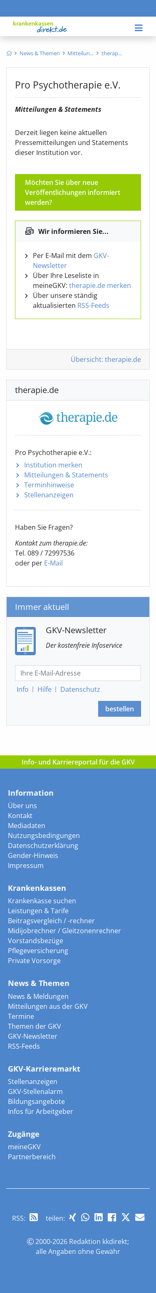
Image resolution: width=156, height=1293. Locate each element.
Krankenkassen (37, 888)
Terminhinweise (49, 484)
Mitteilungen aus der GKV (48, 1006)
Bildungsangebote (36, 1101)
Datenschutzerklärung (43, 845)
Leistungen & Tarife (38, 910)
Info (23, 689)
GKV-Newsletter (32, 1036)
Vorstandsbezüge (35, 940)
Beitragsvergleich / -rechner (51, 920)
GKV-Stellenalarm (35, 1091)
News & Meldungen (38, 996)
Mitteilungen (66, 474)
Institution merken (53, 465)
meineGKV (24, 1146)
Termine (21, 1016)
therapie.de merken (100, 285)
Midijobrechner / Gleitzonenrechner (64, 930)
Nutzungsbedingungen (44, 835)
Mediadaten (26, 825)
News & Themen (38, 983)
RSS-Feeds (93, 305)
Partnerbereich (32, 1156)
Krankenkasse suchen (42, 900)
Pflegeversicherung (38, 950)
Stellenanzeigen (49, 494)
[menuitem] (9, 53)
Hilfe (44, 689)
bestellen (119, 708)
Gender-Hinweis (33, 855)
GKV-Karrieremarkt (44, 1069)
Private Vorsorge (34, 960)
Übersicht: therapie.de (106, 359)
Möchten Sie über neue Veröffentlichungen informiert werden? (72, 192)
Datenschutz (80, 689)
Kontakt (20, 815)
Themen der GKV (34, 1026)
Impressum (26, 865)
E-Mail (53, 563)
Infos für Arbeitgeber (40, 1111)
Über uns (22, 805)
